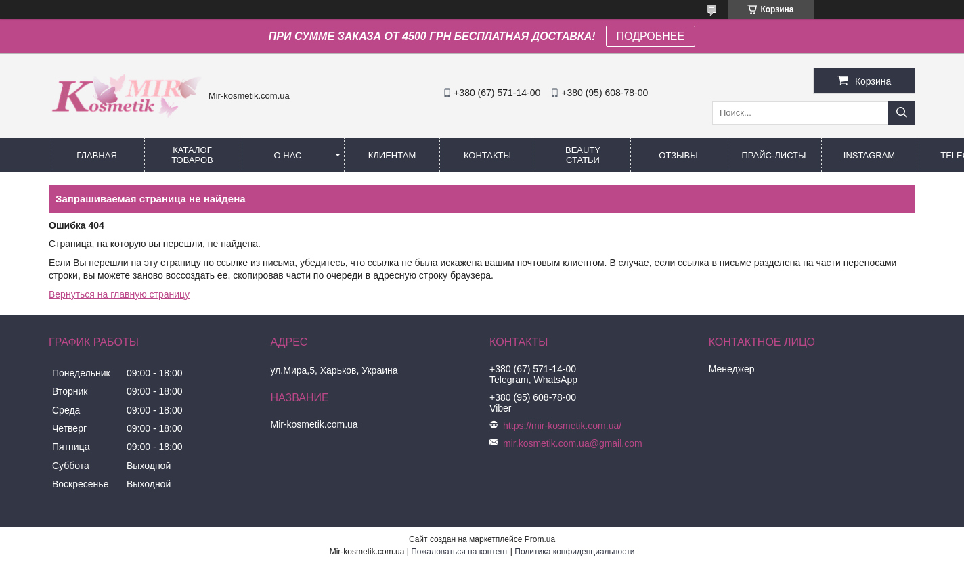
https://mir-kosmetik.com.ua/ (562, 425)
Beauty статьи (582, 155)
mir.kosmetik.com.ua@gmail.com (572, 443)
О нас (288, 155)
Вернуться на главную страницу (119, 294)
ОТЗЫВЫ (678, 155)
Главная (96, 155)
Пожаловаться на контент (459, 551)
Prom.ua (540, 539)
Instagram (869, 155)
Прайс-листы (773, 155)
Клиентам (392, 155)
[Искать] (901, 113)
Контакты (487, 155)
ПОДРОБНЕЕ (651, 36)
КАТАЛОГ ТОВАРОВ (192, 155)
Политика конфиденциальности (574, 551)
